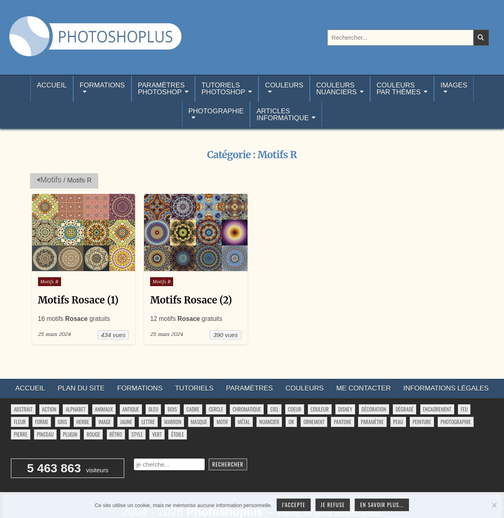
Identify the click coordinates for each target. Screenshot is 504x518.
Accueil (52, 88)
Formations (102, 85)
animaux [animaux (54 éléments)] (104, 409)
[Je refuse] (494, 505)
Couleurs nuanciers (336, 88)
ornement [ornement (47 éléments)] (313, 422)
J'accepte (293, 505)
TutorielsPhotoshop (223, 88)
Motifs (51, 179)
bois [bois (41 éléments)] (172, 409)
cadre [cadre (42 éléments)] (192, 409)
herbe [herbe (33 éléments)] (82, 422)
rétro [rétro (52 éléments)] (116, 435)
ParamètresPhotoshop (161, 88)
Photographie (216, 111)
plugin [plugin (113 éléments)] (70, 435)
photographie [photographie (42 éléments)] (455, 422)
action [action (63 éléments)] (49, 409)
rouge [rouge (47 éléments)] (93, 435)
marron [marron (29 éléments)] (172, 422)
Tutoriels (194, 389)
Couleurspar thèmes (399, 88)
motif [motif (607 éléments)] (222, 422)
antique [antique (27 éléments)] (131, 409)
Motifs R (49, 281)
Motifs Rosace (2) (191, 300)
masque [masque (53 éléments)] (199, 422)
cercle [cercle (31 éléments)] (216, 409)
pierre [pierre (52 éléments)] (21, 435)
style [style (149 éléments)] (137, 435)
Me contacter (363, 389)
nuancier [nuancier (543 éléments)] (269, 422)
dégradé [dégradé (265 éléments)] (404, 409)
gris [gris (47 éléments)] (62, 422)
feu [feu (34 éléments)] (464, 409)
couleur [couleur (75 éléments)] (320, 409)
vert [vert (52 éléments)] (157, 435)
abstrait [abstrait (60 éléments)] (23, 409)
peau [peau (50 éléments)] (398, 422)
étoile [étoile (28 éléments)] (177, 435)
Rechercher (228, 464)
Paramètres (249, 389)
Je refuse (333, 505)
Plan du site (80, 389)
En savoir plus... (382, 505)
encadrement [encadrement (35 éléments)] (437, 409)
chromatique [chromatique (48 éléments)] (247, 409)
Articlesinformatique (282, 114)
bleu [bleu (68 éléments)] (153, 409)
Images (453, 85)
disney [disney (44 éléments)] (345, 409)
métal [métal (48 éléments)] (244, 422)
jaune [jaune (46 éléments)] (126, 422)
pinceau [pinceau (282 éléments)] (45, 435)
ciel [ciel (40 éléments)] (274, 409)
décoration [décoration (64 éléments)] (374, 409)
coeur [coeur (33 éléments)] (294, 409)
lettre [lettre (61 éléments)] (148, 422)
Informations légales (446, 389)
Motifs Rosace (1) (78, 300)
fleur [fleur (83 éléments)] (19, 422)
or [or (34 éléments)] (291, 422)
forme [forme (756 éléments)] (42, 422)
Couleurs (284, 85)
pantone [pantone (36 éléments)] (342, 422)
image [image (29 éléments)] (104, 422)
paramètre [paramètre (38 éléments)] (372, 422)
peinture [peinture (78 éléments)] (422, 422)
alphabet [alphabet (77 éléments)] (75, 409)
